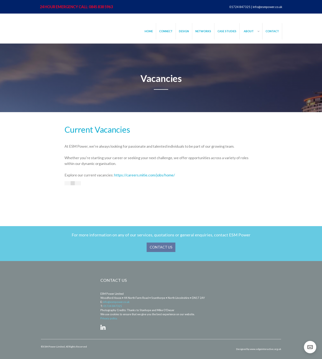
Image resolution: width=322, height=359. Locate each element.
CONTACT (272, 31)
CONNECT (165, 31)
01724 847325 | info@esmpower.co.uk (255, 7)
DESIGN (184, 31)
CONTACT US (161, 247)
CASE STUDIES (226, 31)
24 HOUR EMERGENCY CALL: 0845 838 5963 (76, 7)
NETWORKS (203, 31)
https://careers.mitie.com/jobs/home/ (144, 175)
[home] (64, 26)
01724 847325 (112, 306)
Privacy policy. (108, 318)
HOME (149, 31)
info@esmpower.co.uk (116, 302)
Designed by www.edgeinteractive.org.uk (258, 349)
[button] (251, 31)
